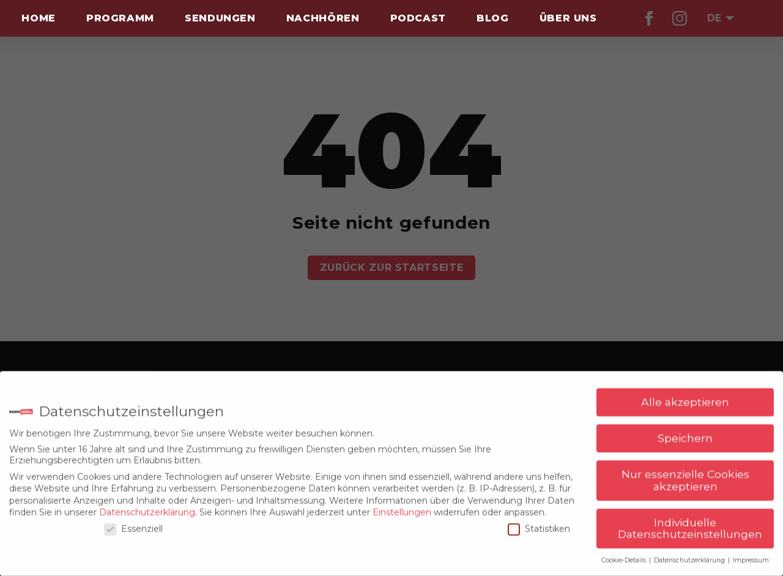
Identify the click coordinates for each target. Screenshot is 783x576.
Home (38, 18)
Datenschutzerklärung (147, 507)
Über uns (568, 18)
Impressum (751, 555)
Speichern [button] (685, 433)
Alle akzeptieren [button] (685, 397)
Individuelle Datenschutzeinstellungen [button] (690, 523)
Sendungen (220, 18)
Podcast (418, 18)
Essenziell (133, 524)
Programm (120, 18)
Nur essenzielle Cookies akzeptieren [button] (685, 475)
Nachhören (323, 18)
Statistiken (539, 524)
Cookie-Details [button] (624, 555)
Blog (493, 18)
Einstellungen (402, 507)
